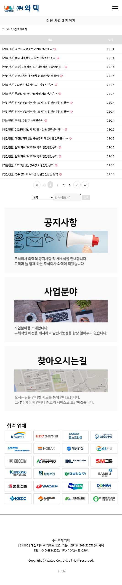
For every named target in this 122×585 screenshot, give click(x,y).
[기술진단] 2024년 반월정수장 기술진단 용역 (29, 165)
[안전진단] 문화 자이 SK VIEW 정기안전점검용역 (31, 147)
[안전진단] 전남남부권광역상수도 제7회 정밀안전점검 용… (37, 102)
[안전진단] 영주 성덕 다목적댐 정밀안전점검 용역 (32, 174)
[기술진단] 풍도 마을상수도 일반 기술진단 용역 (30, 58)
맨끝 (85, 184)
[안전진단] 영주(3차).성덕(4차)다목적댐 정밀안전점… (34, 67)
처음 (36, 184)
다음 (77, 184)
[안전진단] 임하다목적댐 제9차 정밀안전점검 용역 (32, 76)
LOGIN (61, 571)
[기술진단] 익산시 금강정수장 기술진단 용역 (29, 49)
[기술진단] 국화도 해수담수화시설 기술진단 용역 (31, 93)
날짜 (110, 40)
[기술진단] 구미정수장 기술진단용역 (24, 120)
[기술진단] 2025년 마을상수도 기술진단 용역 (29, 84)
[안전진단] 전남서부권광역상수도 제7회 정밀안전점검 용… (37, 111)
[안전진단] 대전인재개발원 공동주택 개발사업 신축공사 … (37, 138)
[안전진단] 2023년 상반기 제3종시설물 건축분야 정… (34, 129)
